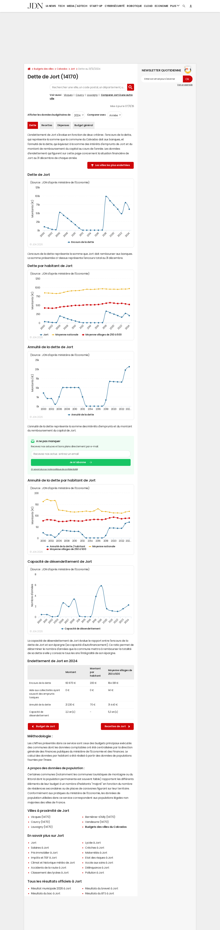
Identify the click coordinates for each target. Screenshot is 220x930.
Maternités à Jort (96, 852)
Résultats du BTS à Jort (99, 893)
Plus (174, 5)
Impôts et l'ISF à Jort (44, 857)
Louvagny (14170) (42, 826)
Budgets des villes (43, 69)
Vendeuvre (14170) (97, 821)
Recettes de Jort (117, 726)
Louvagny (92, 95)
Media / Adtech (77, 6)
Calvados (62, 69)
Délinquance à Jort (97, 867)
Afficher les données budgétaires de (49, 115)
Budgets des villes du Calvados (106, 826)
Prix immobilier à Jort (44, 852)
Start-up (96, 6)
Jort (73, 69)
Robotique (134, 6)
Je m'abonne (78, 462)
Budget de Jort (43, 726)
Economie (161, 6)
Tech (61, 6)
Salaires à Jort (40, 847)
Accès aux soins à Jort (99, 862)
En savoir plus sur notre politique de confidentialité (54, 469)
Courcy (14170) (40, 821)
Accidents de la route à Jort (48, 867)
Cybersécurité (115, 6)
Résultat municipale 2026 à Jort (51, 888)
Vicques (68, 95)
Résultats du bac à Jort (45, 893)
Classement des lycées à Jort (50, 872)
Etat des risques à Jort (99, 857)
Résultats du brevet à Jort (101, 888)
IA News (51, 6)
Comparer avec (96, 115)
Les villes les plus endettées (112, 165)
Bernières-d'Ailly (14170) (100, 816)
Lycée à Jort (93, 842)
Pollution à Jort (94, 872)
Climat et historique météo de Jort (53, 862)
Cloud (148, 6)
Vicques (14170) (41, 816)
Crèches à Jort (94, 847)
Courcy (80, 95)
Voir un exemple (184, 85)
